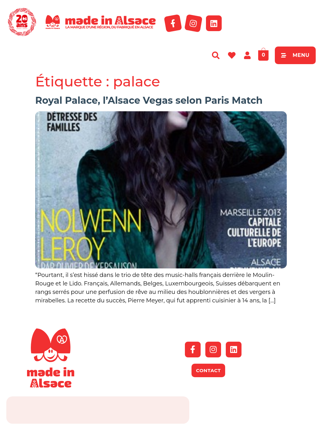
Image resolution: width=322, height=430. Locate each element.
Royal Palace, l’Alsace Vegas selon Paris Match (149, 100)
